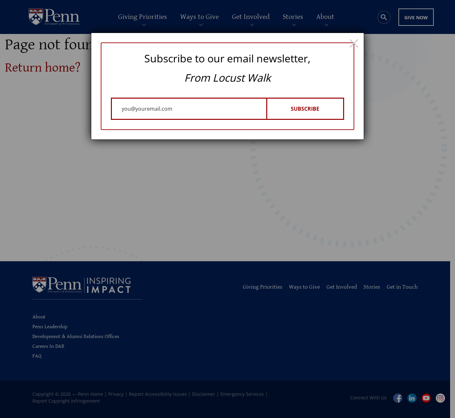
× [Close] (353, 43)
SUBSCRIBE (305, 108)
